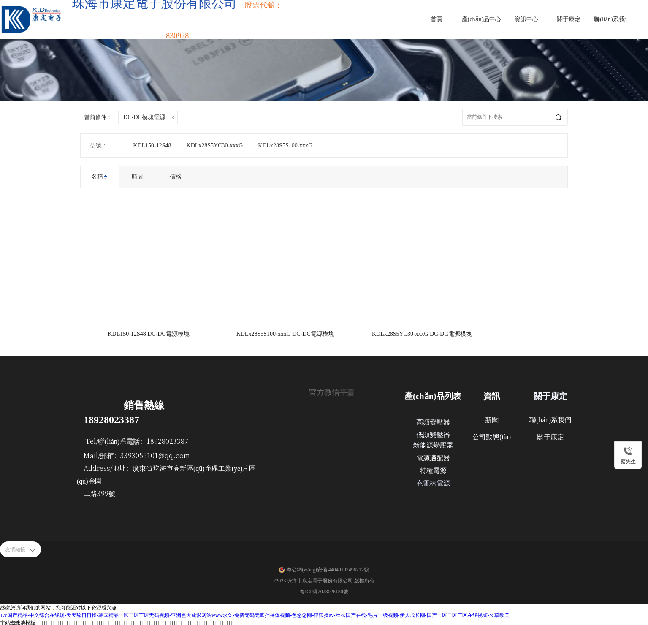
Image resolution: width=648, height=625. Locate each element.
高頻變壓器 (433, 420)
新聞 (492, 418)
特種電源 (433, 469)
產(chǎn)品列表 (432, 394)
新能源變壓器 (433, 443)
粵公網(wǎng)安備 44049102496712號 (328, 568)
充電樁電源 (433, 481)
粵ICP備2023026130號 (324, 590)
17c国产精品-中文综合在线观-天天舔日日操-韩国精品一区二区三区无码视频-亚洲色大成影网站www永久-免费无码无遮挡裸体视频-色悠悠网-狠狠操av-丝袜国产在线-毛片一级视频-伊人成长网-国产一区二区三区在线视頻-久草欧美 (255, 614)
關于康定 (550, 394)
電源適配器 (433, 456)
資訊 (491, 394)
